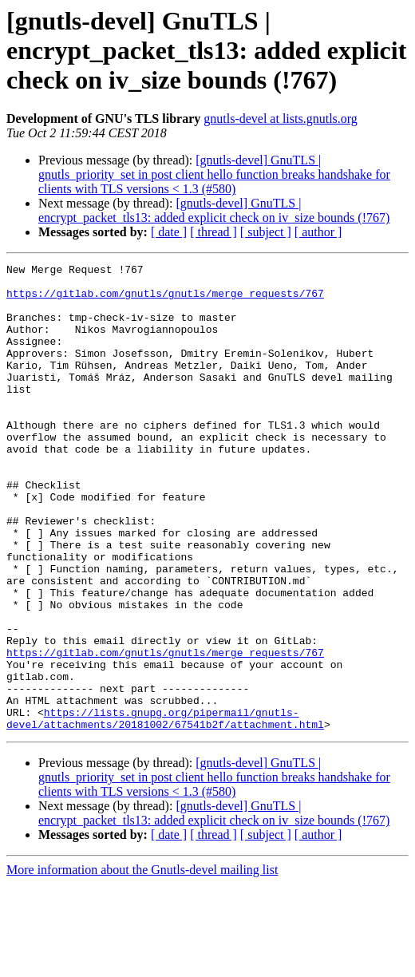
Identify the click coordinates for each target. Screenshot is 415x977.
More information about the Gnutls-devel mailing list (142, 963)
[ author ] (318, 232)
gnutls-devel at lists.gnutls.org (281, 118)
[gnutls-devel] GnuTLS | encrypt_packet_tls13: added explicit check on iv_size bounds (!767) (213, 210)
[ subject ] (265, 232)
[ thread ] (213, 232)
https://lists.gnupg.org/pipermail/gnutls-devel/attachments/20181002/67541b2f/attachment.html (165, 810)
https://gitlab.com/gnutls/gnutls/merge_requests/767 (165, 300)
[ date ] (169, 232)
